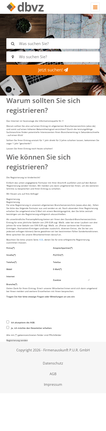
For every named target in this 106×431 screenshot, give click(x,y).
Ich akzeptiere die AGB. (20, 322)
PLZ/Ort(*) (58, 254)
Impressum (53, 384)
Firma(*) (10, 247)
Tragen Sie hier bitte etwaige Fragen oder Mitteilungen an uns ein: (40, 296)
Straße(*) (11, 254)
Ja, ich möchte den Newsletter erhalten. (29, 327)
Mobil (9, 269)
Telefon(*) (11, 262)
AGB (41, 239)
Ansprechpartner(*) (63, 247)
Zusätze (57, 279)
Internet (10, 276)
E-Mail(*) (57, 269)
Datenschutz (53, 363)
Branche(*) (11, 284)
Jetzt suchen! (53, 70)
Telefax (57, 262)
